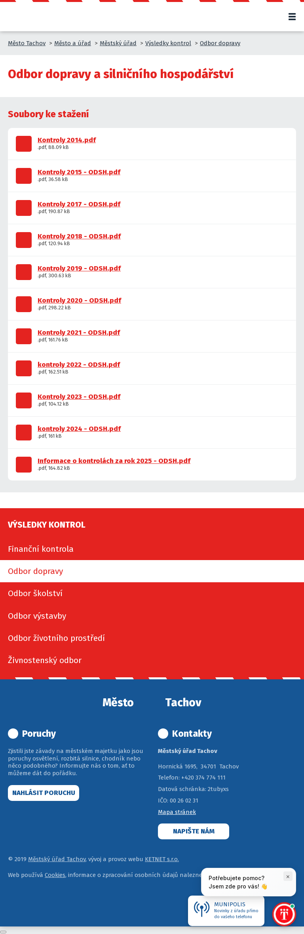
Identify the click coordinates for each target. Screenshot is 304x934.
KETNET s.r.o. (162, 859)
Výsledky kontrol (168, 43)
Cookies (55, 875)
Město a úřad (72, 43)
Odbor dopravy (220, 43)
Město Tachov (27, 43)
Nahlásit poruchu (43, 793)
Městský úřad (118, 43)
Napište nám (194, 831)
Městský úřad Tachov (57, 859)
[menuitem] (152, 549)
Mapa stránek (177, 812)
